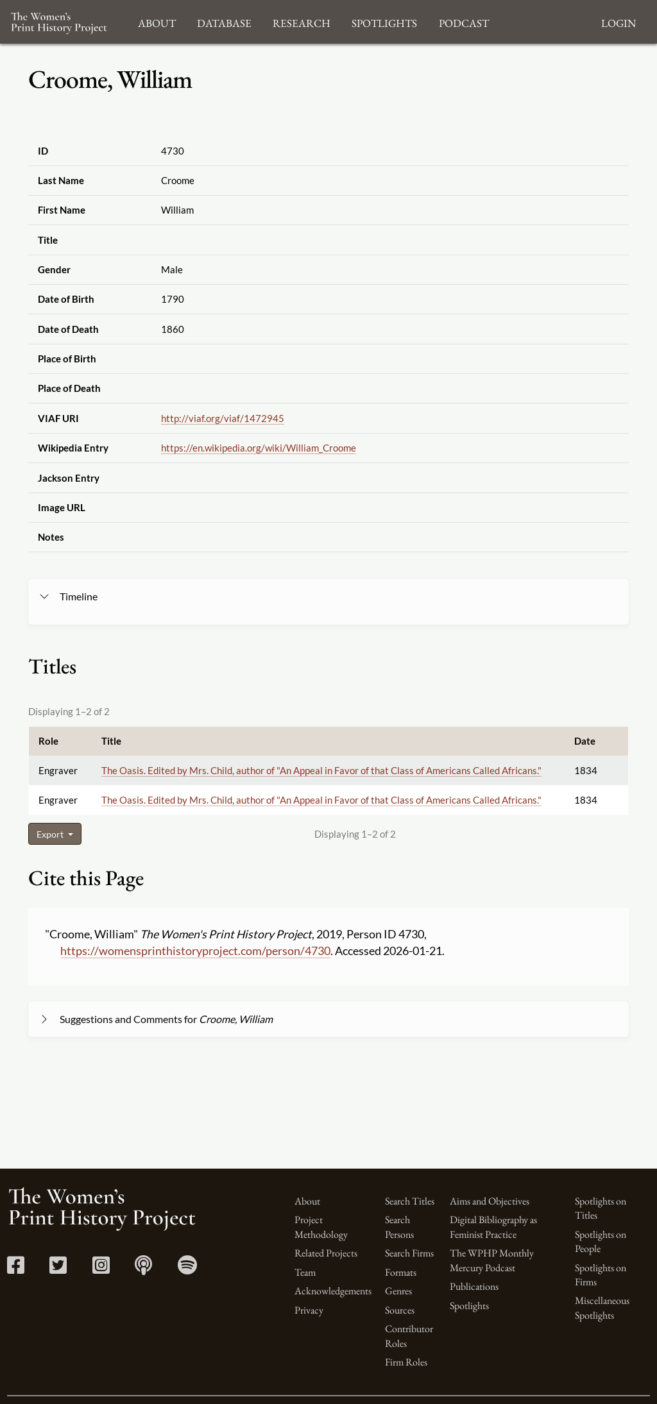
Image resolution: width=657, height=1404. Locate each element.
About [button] (157, 21)
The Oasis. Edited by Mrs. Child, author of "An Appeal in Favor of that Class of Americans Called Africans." (321, 770)
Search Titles (409, 1201)
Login (618, 21)
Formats (400, 1272)
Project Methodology (321, 1226)
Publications (474, 1286)
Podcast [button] (464, 21)
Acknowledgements (332, 1291)
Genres (398, 1291)
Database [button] (224, 21)
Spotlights (469, 1305)
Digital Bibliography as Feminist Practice (493, 1226)
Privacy (308, 1310)
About (307, 1201)
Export (51, 834)
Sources (399, 1310)
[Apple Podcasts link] (143, 1269)
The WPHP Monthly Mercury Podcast (492, 1260)
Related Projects (325, 1253)
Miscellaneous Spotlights (602, 1307)
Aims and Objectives (489, 1201)
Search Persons (399, 1226)
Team (305, 1272)
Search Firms (409, 1253)
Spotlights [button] (384, 21)
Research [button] (301, 21)
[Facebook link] (15, 1269)
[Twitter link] (58, 1269)
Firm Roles (406, 1362)
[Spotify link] (187, 1269)
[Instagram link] (101, 1269)
